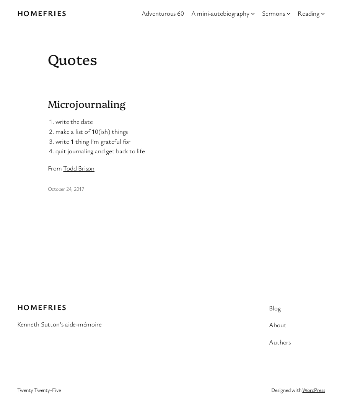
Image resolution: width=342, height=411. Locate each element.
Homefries (42, 13)
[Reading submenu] (323, 13)
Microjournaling (87, 103)
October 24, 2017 (66, 188)
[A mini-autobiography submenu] (253, 13)
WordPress (313, 389)
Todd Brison (78, 168)
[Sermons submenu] (288, 13)
